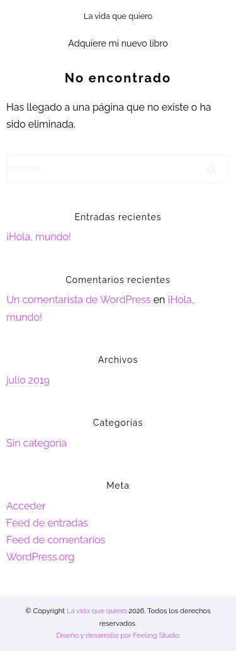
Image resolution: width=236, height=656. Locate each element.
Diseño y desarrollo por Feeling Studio (117, 635)
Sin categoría (36, 443)
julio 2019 (28, 380)
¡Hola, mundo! (38, 237)
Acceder (25, 506)
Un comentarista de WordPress (78, 300)
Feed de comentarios (55, 540)
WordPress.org (40, 557)
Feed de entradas (47, 523)
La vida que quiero (96, 610)
